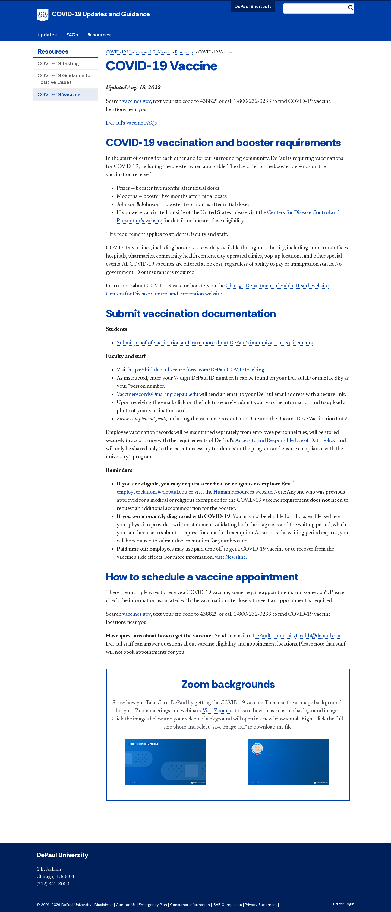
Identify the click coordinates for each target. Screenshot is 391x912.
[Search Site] (318, 8)
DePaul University (43, 15)
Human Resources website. (243, 492)
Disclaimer (103, 905)
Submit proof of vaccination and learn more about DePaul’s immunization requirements (215, 343)
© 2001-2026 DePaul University (64, 905)
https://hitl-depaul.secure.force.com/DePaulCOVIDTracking (196, 370)
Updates (47, 35)
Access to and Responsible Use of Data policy (285, 440)
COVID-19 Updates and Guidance (101, 14)
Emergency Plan (153, 905)
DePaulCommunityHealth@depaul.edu (296, 636)
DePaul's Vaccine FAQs (131, 123)
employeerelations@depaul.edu (152, 492)
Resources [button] (99, 35)
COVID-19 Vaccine (59, 94)
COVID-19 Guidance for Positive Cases (64, 78)
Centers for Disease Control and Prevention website (164, 294)
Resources (53, 51)
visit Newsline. (231, 557)
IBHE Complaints (227, 905)
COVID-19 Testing (58, 63)
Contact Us (126, 905)
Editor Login (343, 904)
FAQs (72, 35)
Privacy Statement (261, 905)
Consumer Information (190, 905)
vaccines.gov (136, 101)
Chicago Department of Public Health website (277, 286)
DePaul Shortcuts (253, 6)
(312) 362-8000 (53, 884)
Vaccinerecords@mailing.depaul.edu (157, 394)
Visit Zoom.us (218, 711)
